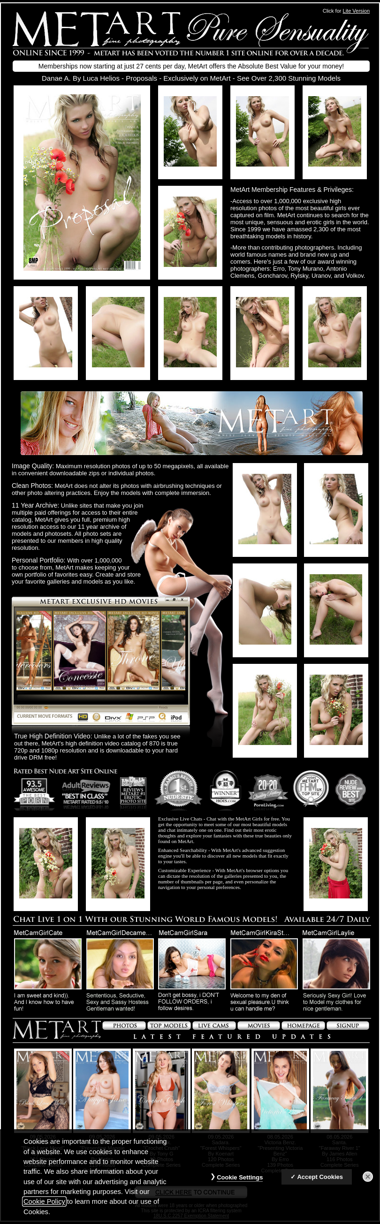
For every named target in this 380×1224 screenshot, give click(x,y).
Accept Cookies (320, 1176)
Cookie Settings (240, 1177)
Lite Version (356, 11)
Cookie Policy (44, 1201)
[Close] (368, 1176)
